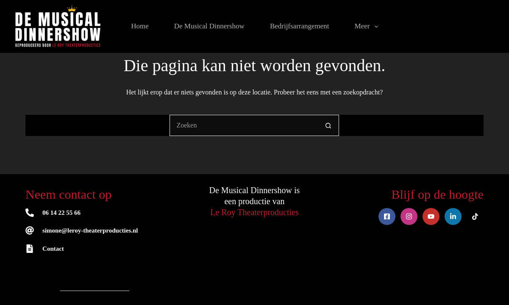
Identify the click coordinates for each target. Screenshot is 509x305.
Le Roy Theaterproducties (254, 212)
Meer (368, 27)
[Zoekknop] (328, 125)
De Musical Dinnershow (209, 26)
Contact (53, 248)
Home (140, 26)
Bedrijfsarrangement (299, 26)
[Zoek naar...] (244, 125)
